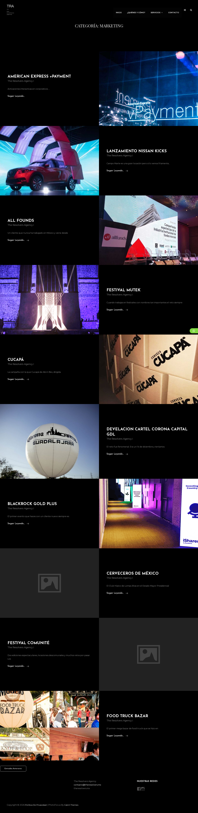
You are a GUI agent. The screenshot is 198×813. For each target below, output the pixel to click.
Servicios (158, 10)
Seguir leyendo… (117, 172)
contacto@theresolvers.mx (87, 786)
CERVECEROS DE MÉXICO (133, 575)
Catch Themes (72, 806)
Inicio (120, 10)
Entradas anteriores (13, 769)
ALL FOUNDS (21, 222)
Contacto (173, 10)
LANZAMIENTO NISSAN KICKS (137, 152)
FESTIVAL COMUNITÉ (29, 644)
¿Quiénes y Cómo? (137, 10)
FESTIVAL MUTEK (124, 291)
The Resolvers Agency (20, 81)
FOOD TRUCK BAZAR (128, 717)
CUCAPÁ (16, 361)
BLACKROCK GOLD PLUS (33, 505)
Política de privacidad (36, 806)
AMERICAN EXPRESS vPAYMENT (40, 77)
